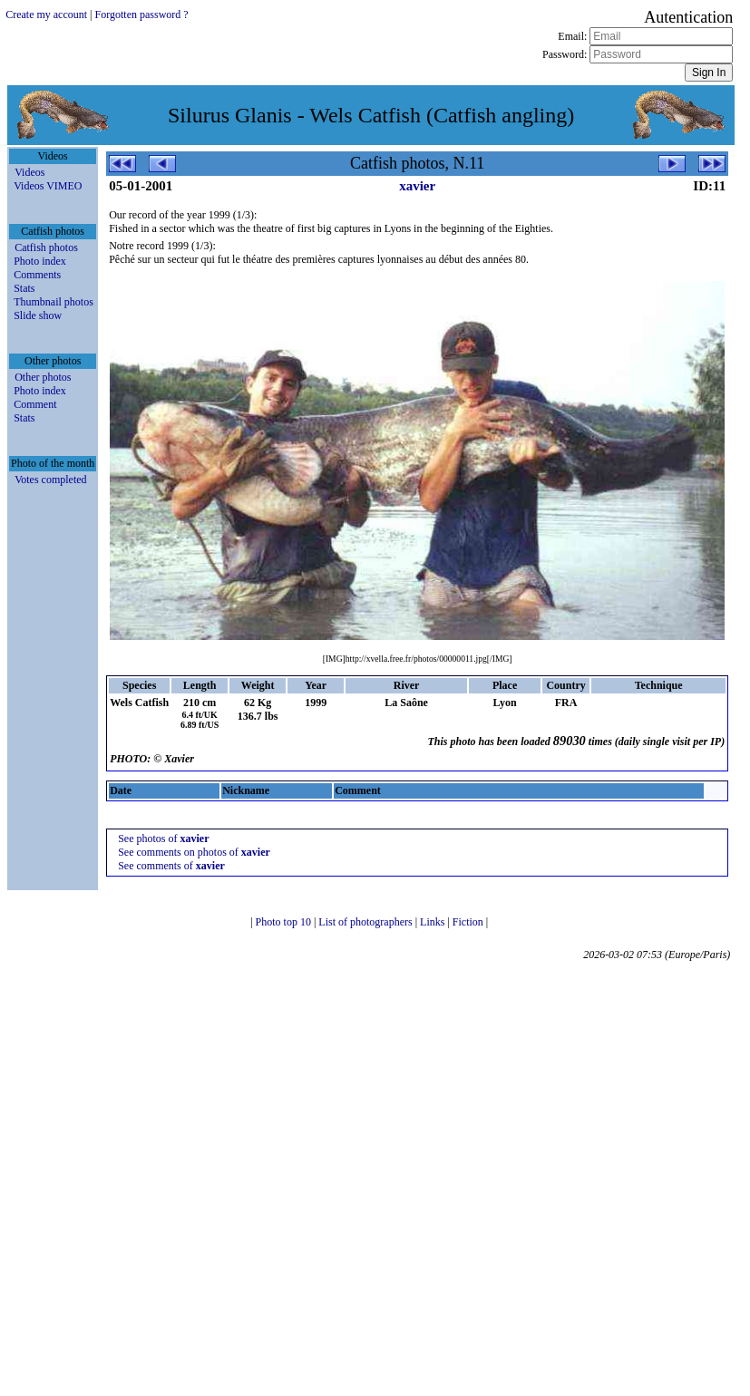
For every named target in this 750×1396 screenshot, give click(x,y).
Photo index (40, 261)
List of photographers (366, 922)
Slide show (38, 315)
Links (433, 922)
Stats (24, 288)
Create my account (46, 14)
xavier (417, 186)
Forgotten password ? (142, 14)
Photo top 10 (285, 922)
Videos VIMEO (48, 185)
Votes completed (50, 479)
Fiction (469, 922)
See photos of (163, 838)
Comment (35, 404)
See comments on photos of (194, 852)
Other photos (43, 377)
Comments (37, 274)
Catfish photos (46, 247)
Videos (29, 172)
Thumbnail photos (53, 302)
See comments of (171, 865)
